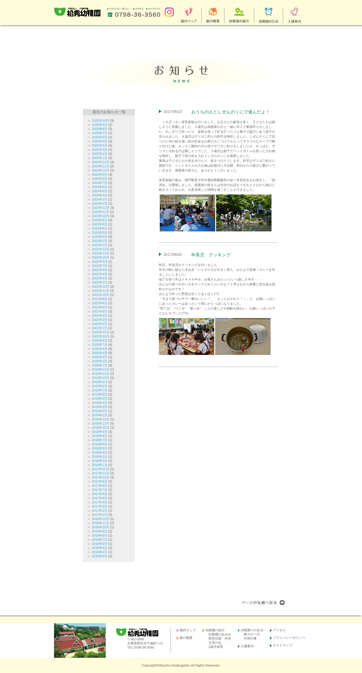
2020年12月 (100, 332)
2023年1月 (99, 245)
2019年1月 (99, 415)
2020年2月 (99, 361)
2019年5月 (99, 398)
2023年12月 (100, 208)
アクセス (279, 630)
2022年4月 (99, 274)
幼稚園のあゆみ (219, 634)
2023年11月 (100, 212)
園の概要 (186, 638)
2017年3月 (99, 506)
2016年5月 (99, 548)
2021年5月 (99, 311)
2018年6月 (99, 444)
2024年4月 (99, 195)
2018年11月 (100, 423)
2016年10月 (100, 527)
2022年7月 (99, 266)
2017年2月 (99, 510)
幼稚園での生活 (252, 630)
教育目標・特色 (219, 638)
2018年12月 (100, 419)
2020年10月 (100, 336)
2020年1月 (99, 365)
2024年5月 (99, 191)
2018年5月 (99, 448)
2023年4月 (99, 237)
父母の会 (214, 642)
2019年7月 (99, 390)
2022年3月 (99, 278)
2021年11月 (100, 290)
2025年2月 (99, 154)
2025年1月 (99, 158)
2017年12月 (100, 469)
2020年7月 (99, 344)
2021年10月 (100, 295)
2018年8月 (99, 436)
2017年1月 (99, 515)
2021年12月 (100, 286)
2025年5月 (99, 141)
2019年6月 (99, 394)
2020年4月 (99, 353)
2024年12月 (100, 162)
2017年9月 (99, 481)
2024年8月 (99, 178)
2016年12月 (100, 519)
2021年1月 (99, 328)
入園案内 (247, 646)
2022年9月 (99, 261)
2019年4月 (99, 402)
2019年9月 (99, 382)
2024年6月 (99, 187)
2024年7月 (99, 183)
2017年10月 (100, 477)
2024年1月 (99, 203)
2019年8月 (99, 386)
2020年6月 (99, 349)
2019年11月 (100, 373)
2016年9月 (99, 531)
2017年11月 (100, 473)
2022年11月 (100, 253)
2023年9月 (99, 220)
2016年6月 (99, 544)
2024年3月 (99, 199)
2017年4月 (99, 502)
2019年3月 (99, 407)
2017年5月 (99, 498)
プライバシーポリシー (289, 638)
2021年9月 (99, 299)
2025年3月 (99, 149)
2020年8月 (99, 340)
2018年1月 (99, 465)
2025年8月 (99, 129)
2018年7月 (99, 440)
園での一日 (252, 634)
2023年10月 (100, 216)
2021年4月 (99, 315)
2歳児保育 (215, 647)
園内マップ (188, 630)
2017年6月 (99, 494)
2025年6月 (99, 137)
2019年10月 (100, 378)
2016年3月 (99, 556)
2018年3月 (99, 456)
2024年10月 (100, 170)
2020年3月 (99, 357)
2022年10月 (100, 257)
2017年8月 (99, 485)
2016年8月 (99, 535)
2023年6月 (99, 228)
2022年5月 (99, 270)
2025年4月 (99, 145)
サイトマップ (282, 645)
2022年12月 (100, 249)
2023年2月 (99, 241)
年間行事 (250, 638)
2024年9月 (99, 174)
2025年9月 (99, 125)
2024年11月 (100, 166)
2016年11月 (100, 523)
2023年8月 (99, 224)
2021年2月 (99, 324)
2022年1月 (99, 282)
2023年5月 (99, 232)
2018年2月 (99, 461)
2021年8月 (99, 303)
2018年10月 (100, 427)
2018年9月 (99, 432)
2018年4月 (99, 452)
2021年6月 (99, 307)
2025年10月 (100, 120)
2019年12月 (100, 369)
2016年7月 (99, 539)
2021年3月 (99, 320)
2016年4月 (99, 552)
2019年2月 (99, 411)
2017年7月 (99, 490)
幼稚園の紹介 (215, 630)
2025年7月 (99, 133)
